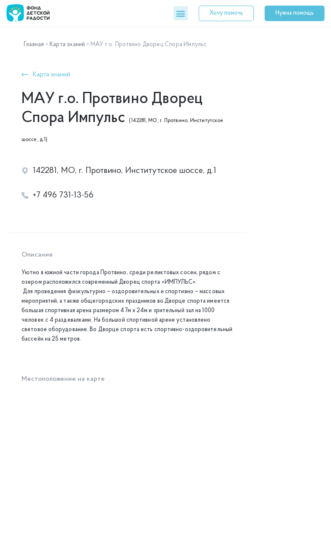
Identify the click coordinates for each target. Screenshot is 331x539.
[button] (181, 13)
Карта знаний (67, 44)
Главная (34, 44)
